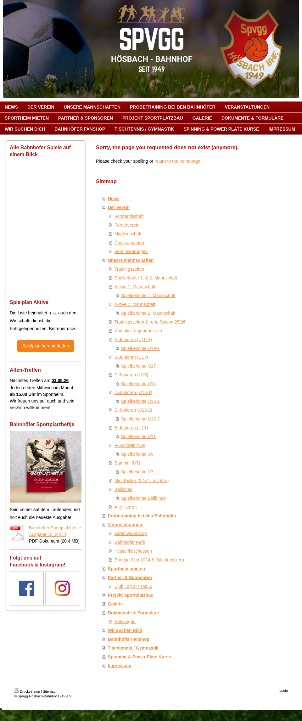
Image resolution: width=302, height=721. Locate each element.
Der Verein (119, 207)
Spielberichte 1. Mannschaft (148, 295)
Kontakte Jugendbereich (138, 330)
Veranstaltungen (125, 524)
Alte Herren (126, 507)
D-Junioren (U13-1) (133, 392)
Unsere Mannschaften (131, 260)
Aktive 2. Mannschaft (135, 304)
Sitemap (49, 691)
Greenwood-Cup (131, 533)
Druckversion (27, 691)
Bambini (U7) (127, 462)
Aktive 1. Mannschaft (135, 286)
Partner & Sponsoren (130, 577)
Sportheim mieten (126, 568)
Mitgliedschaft (128, 233)
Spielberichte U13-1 (140, 401)
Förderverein (127, 225)
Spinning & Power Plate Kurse (139, 656)
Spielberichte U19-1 (140, 348)
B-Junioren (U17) (131, 357)
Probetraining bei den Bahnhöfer (142, 515)
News (114, 198)
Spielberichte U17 (138, 366)
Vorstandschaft (129, 216)
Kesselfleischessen (133, 551)
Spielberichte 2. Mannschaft (148, 313)
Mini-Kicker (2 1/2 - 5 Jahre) (142, 480)
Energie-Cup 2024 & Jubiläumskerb (149, 559)
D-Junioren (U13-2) (133, 410)
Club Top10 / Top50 (133, 586)
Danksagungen (129, 242)
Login (283, 690)
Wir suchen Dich (125, 630)
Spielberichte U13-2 (140, 418)
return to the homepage (177, 161)
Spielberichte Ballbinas (143, 498)
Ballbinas (123, 489)
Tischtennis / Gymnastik (133, 648)
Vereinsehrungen (131, 251)
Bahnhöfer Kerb (130, 542)
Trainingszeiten (129, 269)
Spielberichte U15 (138, 383)
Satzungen (125, 621)
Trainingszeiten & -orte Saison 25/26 (150, 321)
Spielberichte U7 (137, 471)
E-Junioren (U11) (131, 427)
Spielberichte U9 (137, 454)
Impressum (119, 665)
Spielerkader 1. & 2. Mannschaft (146, 277)
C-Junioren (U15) (131, 374)
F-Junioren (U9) (130, 445)
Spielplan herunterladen (45, 345)
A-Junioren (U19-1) (133, 339)
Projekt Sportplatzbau (131, 595)
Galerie (115, 603)
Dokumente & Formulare (133, 612)
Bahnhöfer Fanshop (128, 639)
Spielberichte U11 (138, 436)
